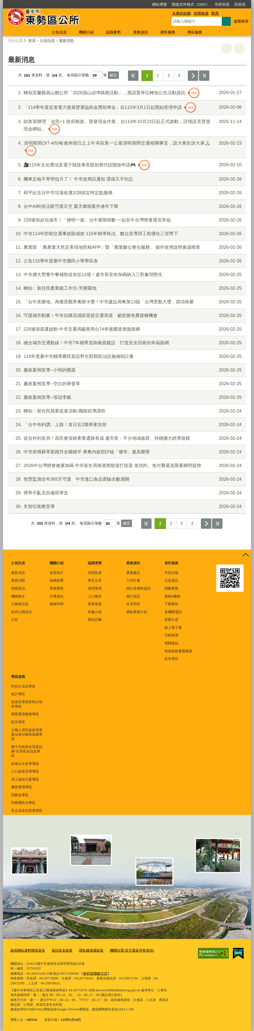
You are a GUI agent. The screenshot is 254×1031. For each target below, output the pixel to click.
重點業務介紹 (136, 612)
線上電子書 (173, 627)
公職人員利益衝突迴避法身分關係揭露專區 (26, 734)
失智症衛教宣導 (126, 506)
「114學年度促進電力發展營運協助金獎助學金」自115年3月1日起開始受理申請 (126, 107)
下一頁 (193, 75)
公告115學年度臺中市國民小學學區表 (126, 261)
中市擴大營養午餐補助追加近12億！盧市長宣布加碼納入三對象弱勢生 (126, 274)
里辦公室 (171, 620)
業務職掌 (57, 588)
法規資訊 (171, 580)
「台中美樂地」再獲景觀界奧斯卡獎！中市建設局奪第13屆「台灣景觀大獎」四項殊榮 (126, 302)
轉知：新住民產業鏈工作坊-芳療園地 (126, 288)
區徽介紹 (95, 612)
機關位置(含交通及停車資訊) (124, 950)
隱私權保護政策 (86, 950)
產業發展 (95, 604)
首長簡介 (57, 573)
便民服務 (167, 32)
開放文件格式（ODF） (162, 4)
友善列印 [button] (226, 48)
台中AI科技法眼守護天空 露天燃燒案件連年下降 (126, 206)
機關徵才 (18, 596)
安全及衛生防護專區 (26, 810)
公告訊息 (59, 32)
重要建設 (133, 573)
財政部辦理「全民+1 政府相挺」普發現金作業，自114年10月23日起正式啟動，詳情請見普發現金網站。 (126, 126)
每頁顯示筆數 (78, 75)
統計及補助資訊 (138, 588)
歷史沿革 (95, 580)
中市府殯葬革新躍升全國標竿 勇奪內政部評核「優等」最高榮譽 (126, 452)
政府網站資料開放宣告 (26, 950)
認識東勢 (113, 32)
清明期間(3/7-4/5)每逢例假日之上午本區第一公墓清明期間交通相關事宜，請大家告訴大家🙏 (126, 148)
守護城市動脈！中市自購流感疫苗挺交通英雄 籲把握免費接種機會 (126, 315)
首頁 (32, 40)
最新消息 (66, 40)
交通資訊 (57, 596)
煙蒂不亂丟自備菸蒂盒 (126, 493)
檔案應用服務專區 (25, 714)
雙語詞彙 (95, 620)
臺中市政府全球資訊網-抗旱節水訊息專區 (26, 751)
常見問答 (133, 604)
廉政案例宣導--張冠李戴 (126, 397)
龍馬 (215, 13)
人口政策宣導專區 (25, 771)
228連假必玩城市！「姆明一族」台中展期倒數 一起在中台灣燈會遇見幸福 (126, 220)
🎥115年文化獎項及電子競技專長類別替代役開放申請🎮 (126, 165)
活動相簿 (171, 635)
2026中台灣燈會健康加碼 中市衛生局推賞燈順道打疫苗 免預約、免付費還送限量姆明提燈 (126, 465)
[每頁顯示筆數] (96, 75)
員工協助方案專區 (25, 779)
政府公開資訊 (21, 612)
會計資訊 (133, 596)
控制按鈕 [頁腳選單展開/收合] (245, 555)
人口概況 (95, 596)
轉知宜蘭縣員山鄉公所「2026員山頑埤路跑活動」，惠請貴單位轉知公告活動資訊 (126, 93)
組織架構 (57, 580)
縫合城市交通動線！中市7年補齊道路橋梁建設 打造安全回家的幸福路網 (126, 342)
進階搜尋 (241, 21)
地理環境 (95, 588)
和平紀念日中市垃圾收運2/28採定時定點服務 (126, 192)
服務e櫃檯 (172, 596)
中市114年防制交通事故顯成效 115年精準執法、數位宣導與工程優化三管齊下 (126, 233)
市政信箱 (171, 573)
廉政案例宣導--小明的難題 (126, 370)
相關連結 (171, 643)
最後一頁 (204, 75)
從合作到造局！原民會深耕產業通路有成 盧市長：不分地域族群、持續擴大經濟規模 (126, 438)
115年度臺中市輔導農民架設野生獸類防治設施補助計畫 (126, 356)
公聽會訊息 (20, 604)
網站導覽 (131, 4)
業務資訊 (140, 32)
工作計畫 (133, 580)
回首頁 (211, 4)
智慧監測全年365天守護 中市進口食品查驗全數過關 (126, 479)
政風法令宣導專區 (25, 764)
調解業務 (171, 588)
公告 (14, 620)
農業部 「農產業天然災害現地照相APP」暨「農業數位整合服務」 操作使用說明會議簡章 (126, 247)
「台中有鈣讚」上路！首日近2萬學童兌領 (126, 424)
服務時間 (57, 604)
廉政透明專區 (21, 787)
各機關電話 (173, 612)
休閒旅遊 (201, 13)
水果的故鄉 (181, 13)
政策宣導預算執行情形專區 (26, 704)
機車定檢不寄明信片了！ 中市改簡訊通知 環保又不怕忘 (126, 179)
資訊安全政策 (58, 950)
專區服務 (194, 32)
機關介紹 (86, 32)
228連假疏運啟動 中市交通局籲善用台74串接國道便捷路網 (126, 329)
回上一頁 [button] (239, 48)
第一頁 (133, 75)
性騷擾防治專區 (23, 803)
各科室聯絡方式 (94, 972)
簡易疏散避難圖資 (178, 651)
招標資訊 (18, 588)
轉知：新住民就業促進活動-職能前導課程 (126, 411)
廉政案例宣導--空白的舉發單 (126, 383)
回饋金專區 (20, 795)
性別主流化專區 (23, 686)
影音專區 (171, 659)
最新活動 (18, 580)
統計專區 (18, 694)
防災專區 (18, 722)
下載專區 (171, 604)
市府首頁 (193, 4)
